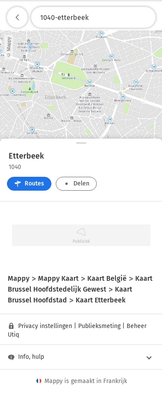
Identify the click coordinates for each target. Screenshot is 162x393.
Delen (76, 183)
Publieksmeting (99, 326)
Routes (29, 183)
